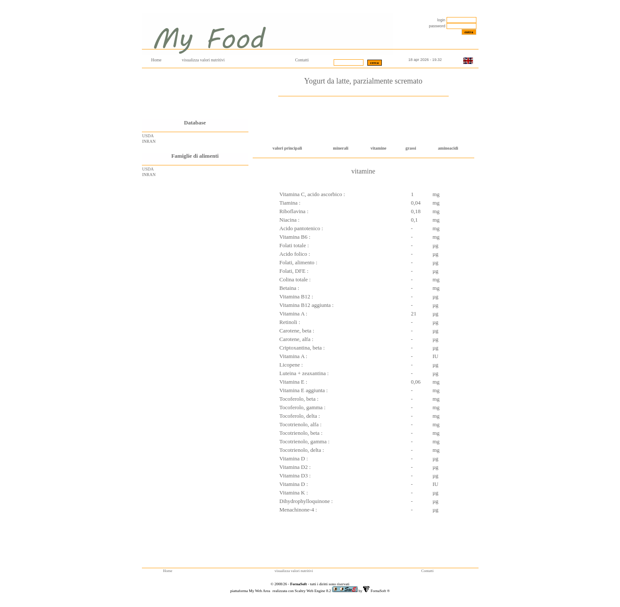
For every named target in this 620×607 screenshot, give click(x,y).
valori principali (287, 148)
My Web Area (260, 591)
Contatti (302, 60)
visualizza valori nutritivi (203, 60)
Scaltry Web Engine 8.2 (313, 591)
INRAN (149, 141)
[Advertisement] (195, 94)
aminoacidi (448, 148)
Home (156, 60)
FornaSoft (377, 591)
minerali (340, 148)
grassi (411, 148)
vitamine (378, 148)
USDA (148, 135)
